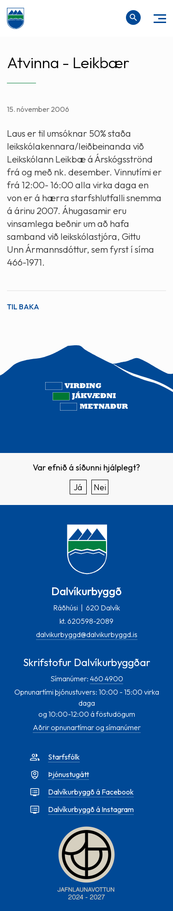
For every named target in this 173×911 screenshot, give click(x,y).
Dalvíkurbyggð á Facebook (91, 791)
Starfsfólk (64, 756)
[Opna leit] (133, 17)
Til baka (23, 306)
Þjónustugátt (68, 774)
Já (78, 487)
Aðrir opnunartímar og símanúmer (87, 727)
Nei (100, 487)
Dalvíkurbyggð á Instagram (91, 809)
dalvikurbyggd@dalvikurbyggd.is (86, 634)
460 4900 (106, 678)
